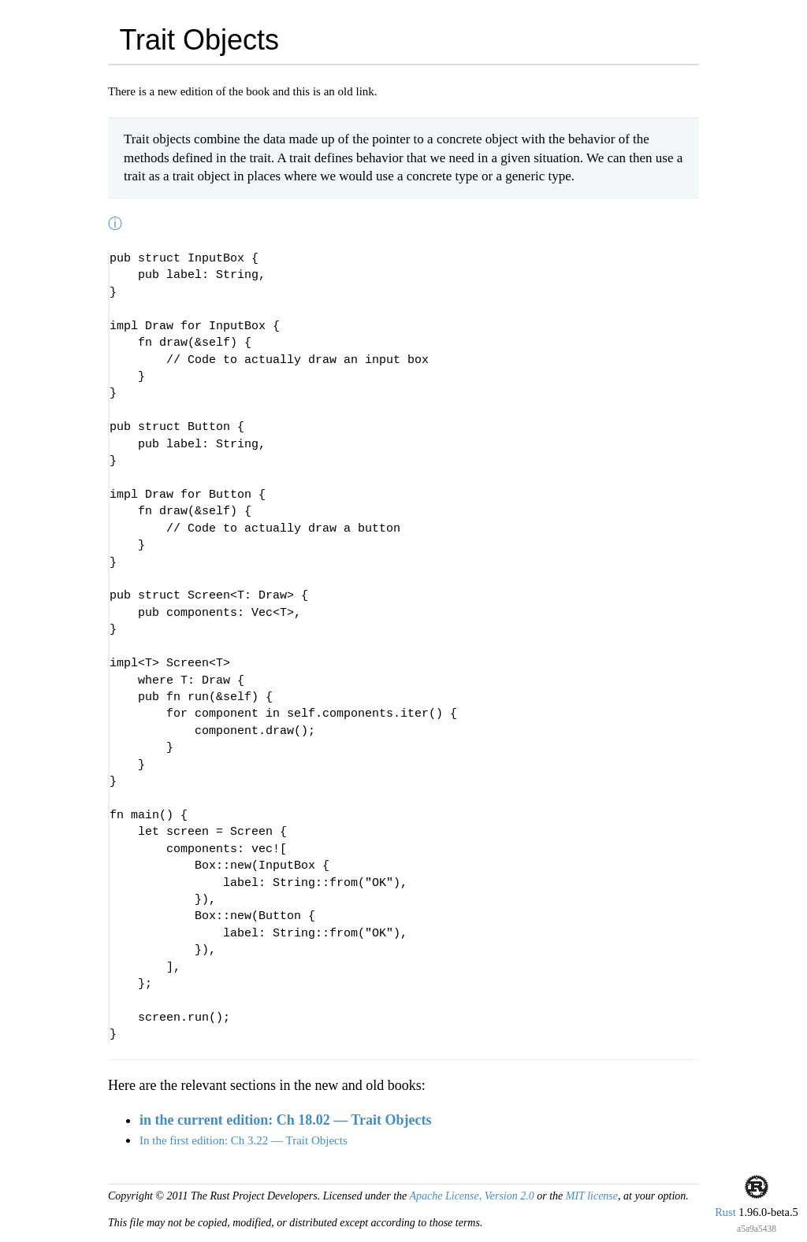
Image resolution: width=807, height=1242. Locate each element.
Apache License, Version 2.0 (471, 1196)
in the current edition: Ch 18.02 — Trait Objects (285, 1120)
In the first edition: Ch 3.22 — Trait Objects (243, 1140)
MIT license (592, 1196)
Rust (725, 1212)
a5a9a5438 (756, 1228)
